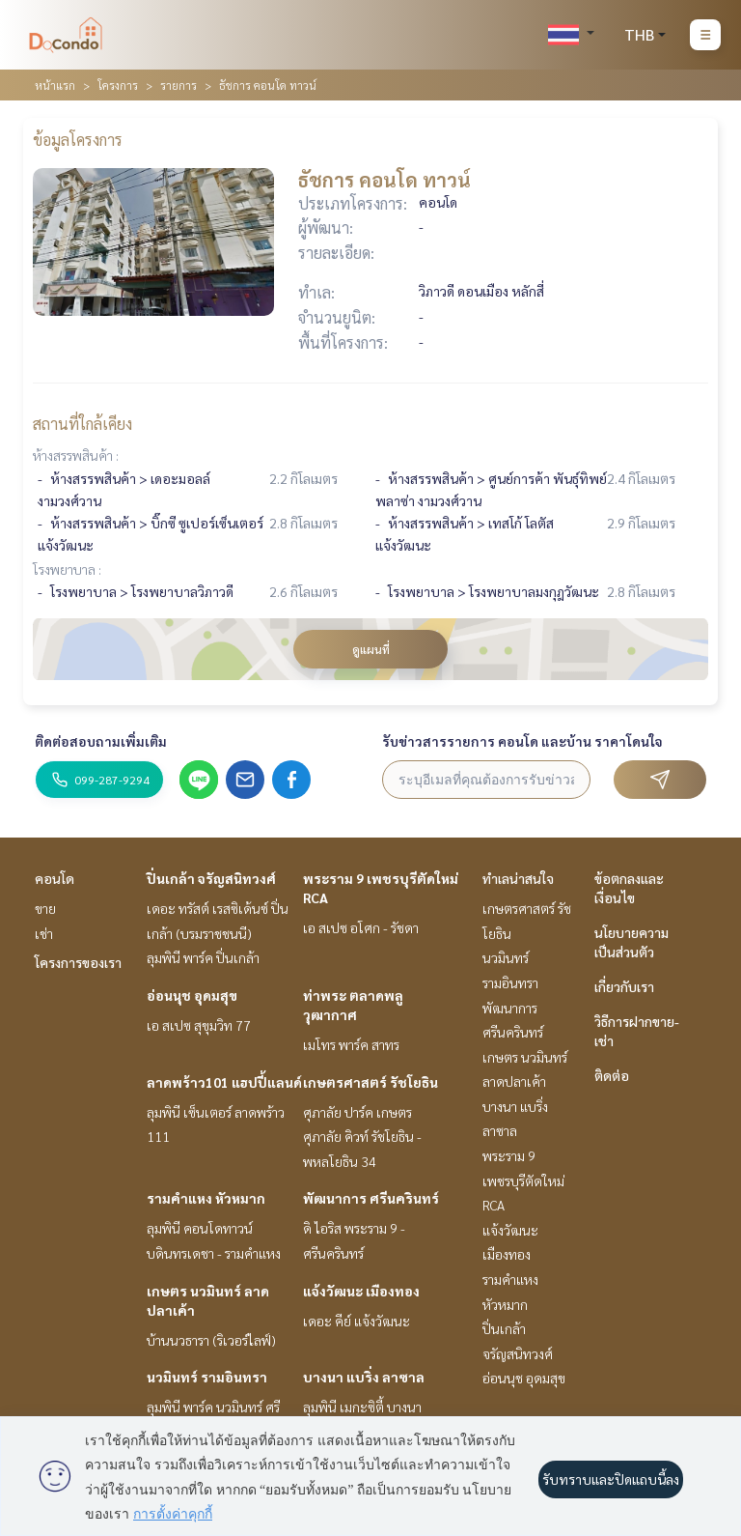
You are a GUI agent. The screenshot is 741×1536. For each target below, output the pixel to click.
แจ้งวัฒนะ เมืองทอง (361, 1290)
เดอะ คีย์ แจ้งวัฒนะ (356, 1320)
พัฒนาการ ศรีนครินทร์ (371, 1198)
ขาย (45, 908)
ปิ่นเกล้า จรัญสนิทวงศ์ (211, 878)
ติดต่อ (611, 1075)
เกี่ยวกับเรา (624, 986)
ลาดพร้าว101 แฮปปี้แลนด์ (224, 1082)
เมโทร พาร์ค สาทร (351, 1044)
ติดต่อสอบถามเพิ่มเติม (101, 741)
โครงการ (117, 85)
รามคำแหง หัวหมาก (206, 1198)
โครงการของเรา (78, 962)
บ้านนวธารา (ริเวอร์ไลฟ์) (211, 1340)
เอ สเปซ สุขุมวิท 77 (199, 1025)
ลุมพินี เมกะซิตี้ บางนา (362, 1406)
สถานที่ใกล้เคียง (82, 423)
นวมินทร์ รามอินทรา (207, 1376)
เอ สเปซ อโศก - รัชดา (361, 927)
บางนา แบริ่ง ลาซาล (364, 1376)
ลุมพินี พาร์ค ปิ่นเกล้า (203, 957)
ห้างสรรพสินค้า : (76, 455)
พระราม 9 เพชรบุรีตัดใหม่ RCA (523, 1180)
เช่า (44, 933)
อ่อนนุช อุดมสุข (192, 995)
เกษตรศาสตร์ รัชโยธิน (370, 1082)
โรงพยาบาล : (67, 569)
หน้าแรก (55, 85)
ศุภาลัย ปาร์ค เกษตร (357, 1112)
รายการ (178, 85)
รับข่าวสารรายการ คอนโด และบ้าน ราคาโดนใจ (522, 741)
